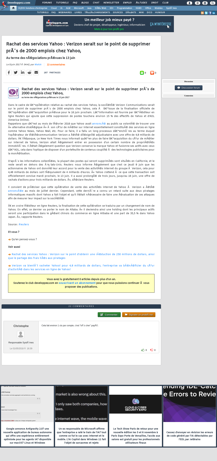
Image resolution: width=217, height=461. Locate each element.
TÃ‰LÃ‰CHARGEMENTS (97, 12)
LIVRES (78, 12)
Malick (37, 64)
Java (89, 8)
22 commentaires (56, 64)
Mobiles (159, 8)
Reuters (24, 224)
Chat (96, 2)
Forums (47, 2)
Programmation (124, 8)
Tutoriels (62, 2)
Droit (154, 2)
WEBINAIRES (65, 12)
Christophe (21, 326)
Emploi (127, 2)
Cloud (54, 8)
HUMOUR (160, 12)
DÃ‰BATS (131, 12)
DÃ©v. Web (100, 8)
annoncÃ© (99, 124)
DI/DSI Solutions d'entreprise (32, 8)
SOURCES (118, 12)
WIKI (141, 12)
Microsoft (79, 8)
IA (61, 8)
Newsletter (111, 2)
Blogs (85, 2)
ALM (68, 8)
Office (148, 8)
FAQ (74, 2)
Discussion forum (188, 87)
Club (165, 2)
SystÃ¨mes (171, 8)
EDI (111, 8)
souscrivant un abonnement (77, 283)
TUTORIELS (43, 12)
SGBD (139, 8)
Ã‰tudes (141, 2)
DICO (149, 12)
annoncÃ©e (16, 191)
